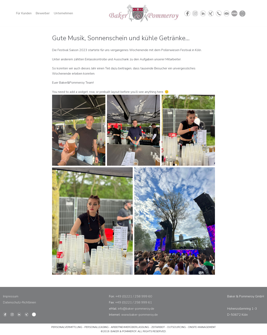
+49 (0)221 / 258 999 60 (133, 296)
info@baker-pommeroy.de (136, 308)
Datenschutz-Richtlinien (19, 302)
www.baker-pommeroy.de (139, 314)
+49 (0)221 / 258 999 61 (133, 302)
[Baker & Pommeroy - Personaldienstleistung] (143, 13)
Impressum (10, 296)
